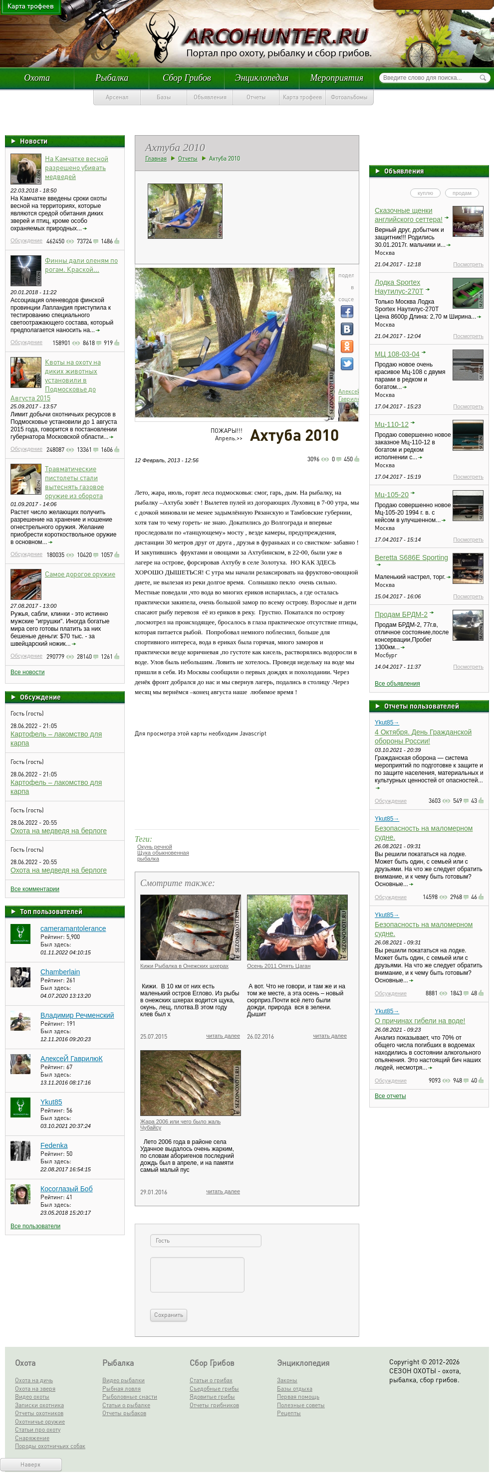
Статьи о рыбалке (126, 1405)
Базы (164, 97)
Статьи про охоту (37, 1429)
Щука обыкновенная (163, 853)
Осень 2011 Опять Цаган (278, 966)
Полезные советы (301, 1405)
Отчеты (256, 97)
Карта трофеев (302, 97)
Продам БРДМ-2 (401, 614)
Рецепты (289, 1413)
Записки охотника (39, 1405)
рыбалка (148, 859)
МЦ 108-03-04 (397, 354)
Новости (33, 140)
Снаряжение (32, 1438)
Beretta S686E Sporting (411, 557)
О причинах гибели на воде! (420, 1021)
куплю (425, 193)
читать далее (223, 1036)
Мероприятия (336, 78)
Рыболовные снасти (129, 1396)
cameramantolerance (73, 928)
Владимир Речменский (77, 1015)
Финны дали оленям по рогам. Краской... (81, 264)
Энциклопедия (262, 78)
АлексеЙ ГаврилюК (71, 1059)
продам (462, 193)
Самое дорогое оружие (80, 573)
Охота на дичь (34, 1380)
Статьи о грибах (211, 1380)
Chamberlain (60, 972)
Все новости (27, 672)
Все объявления (397, 683)
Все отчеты (390, 1096)
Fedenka (53, 1145)
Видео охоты (32, 1396)
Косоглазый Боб (66, 1189)
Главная (156, 158)
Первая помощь (298, 1396)
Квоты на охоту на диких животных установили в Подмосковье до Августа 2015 (55, 379)
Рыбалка (111, 78)
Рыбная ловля (121, 1388)
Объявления (210, 97)
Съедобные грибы (214, 1388)
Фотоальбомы (349, 97)
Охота (37, 78)
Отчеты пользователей (421, 705)
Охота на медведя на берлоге (58, 831)
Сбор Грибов (187, 78)
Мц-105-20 (392, 495)
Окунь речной (154, 847)
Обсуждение (26, 240)
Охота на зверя (35, 1388)
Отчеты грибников (214, 1405)
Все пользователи (35, 1226)
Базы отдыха (294, 1388)
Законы (287, 1380)
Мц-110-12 (392, 424)
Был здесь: (55, 944)
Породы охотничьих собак (50, 1446)
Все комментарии (34, 889)
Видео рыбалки (123, 1380)
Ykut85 (51, 1102)
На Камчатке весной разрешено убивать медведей (76, 167)
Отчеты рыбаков (124, 1413)
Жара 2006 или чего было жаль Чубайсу (180, 1124)
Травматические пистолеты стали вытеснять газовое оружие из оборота (74, 482)
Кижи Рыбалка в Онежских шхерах (184, 966)
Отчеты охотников (39, 1413)
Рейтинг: (53, 936)
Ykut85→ (387, 722)
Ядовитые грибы (212, 1396)
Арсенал (117, 97)
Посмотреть (468, 264)
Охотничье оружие (40, 1421)
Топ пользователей (51, 911)
